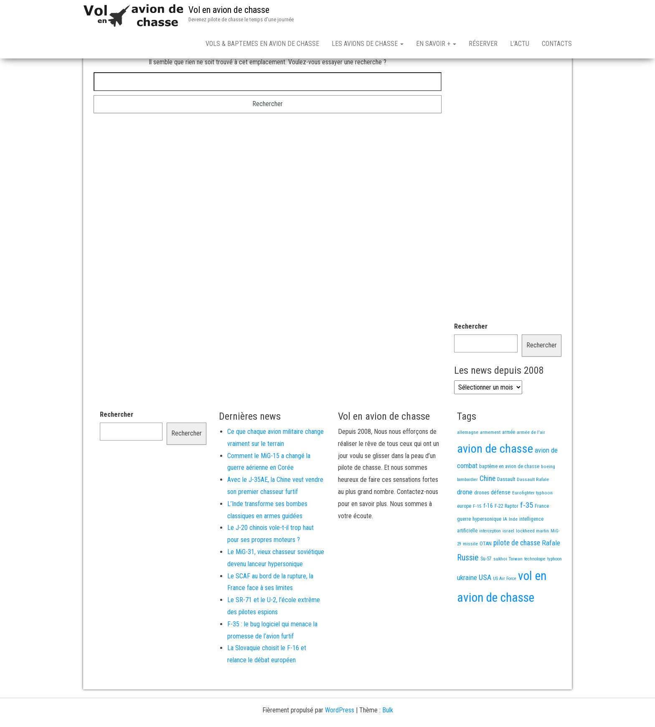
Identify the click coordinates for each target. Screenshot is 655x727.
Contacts (557, 44)
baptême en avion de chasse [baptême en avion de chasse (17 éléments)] (509, 495)
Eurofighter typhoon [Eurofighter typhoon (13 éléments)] (532, 522)
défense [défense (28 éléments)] (500, 521)
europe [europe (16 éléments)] (464, 535)
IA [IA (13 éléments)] (505, 548)
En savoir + (436, 44)
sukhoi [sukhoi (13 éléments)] (500, 588)
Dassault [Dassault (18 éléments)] (506, 508)
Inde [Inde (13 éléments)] (513, 548)
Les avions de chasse (368, 44)
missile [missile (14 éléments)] (470, 573)
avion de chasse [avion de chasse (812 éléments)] (495, 478)
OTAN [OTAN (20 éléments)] (486, 573)
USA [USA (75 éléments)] (485, 606)
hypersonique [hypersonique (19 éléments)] (486, 548)
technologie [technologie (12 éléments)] (535, 588)
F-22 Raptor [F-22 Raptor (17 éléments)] (506, 535)
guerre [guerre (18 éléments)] (464, 548)
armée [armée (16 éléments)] (508, 461)
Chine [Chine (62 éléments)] (487, 508)
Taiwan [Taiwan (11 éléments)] (516, 588)
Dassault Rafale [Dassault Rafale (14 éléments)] (533, 509)
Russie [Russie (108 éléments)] (468, 587)
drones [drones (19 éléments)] (481, 522)
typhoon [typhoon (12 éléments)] (554, 588)
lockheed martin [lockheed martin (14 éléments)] (532, 560)
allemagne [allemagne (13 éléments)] (467, 461)
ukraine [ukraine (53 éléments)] (467, 607)
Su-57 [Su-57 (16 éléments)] (486, 588)
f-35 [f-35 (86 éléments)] (526, 534)
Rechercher (470, 356)
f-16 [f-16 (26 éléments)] (488, 535)
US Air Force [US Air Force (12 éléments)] (504, 607)
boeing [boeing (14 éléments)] (548, 496)
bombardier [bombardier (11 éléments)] (467, 509)
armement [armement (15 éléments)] (490, 461)
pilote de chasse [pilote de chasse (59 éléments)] (516, 572)
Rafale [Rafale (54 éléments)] (551, 572)
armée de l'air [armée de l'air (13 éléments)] (531, 461)
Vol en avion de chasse (228, 10)
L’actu (519, 44)
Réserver (483, 44)
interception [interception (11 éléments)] (490, 560)
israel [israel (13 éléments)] (508, 560)
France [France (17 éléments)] (542, 535)
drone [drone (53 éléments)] (464, 521)
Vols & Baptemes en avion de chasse (262, 44)
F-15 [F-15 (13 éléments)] (477, 535)
